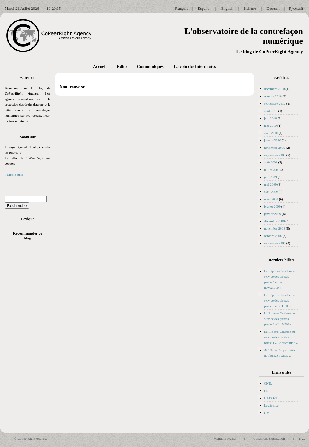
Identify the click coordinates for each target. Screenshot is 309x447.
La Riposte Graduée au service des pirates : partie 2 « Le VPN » (279, 318)
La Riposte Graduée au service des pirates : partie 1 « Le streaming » (281, 337)
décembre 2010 (274, 89)
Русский (296, 8)
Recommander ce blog (27, 235)
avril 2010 (271, 133)
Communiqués (150, 66)
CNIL (268, 383)
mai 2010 (270, 125)
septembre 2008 (274, 243)
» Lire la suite (14, 174)
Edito (122, 66)
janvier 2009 (272, 214)
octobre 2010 (273, 96)
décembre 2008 (274, 221)
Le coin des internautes (195, 66)
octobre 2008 (273, 236)
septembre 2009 (274, 155)
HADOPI (270, 398)
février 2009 (272, 206)
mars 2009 (271, 199)
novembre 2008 (274, 228)
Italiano (250, 8)
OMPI (268, 413)
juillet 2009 (271, 169)
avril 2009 (271, 191)
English (227, 8)
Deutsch (273, 8)
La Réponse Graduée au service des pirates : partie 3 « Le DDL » (280, 300)
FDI (267, 391)
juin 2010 (270, 118)
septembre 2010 (274, 103)
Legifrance (271, 405)
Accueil (99, 66)
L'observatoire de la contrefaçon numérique (243, 36)
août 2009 (270, 162)
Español (204, 8)
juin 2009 (270, 177)
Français (181, 8)
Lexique (28, 218)
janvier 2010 (272, 140)
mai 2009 (270, 184)
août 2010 (270, 111)
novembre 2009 (274, 147)
